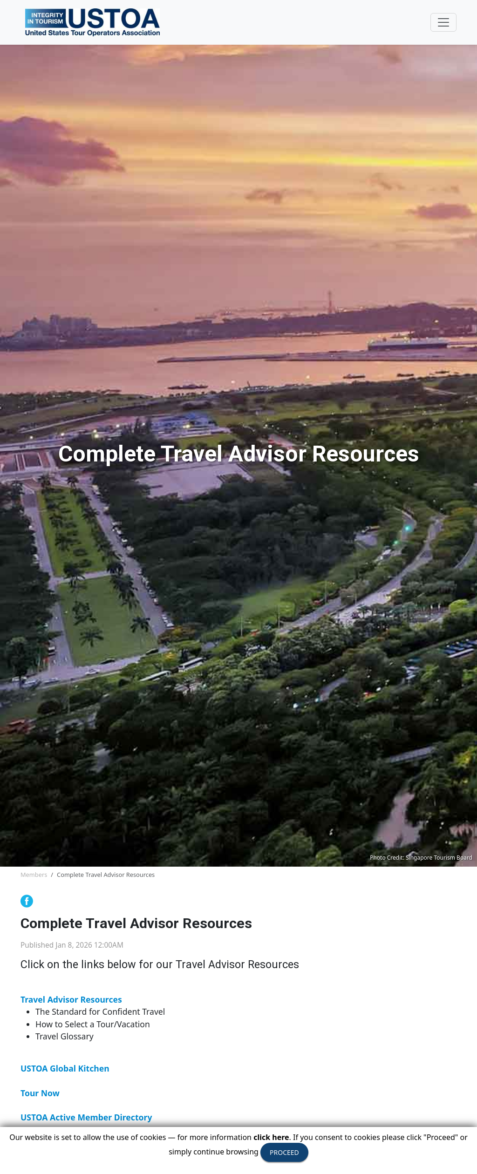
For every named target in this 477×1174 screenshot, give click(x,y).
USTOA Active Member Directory (86, 1117)
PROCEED (284, 1152)
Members (33, 874)
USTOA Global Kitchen (64, 1068)
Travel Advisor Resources (71, 999)
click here (271, 1137)
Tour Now (40, 1093)
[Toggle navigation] (443, 22)
